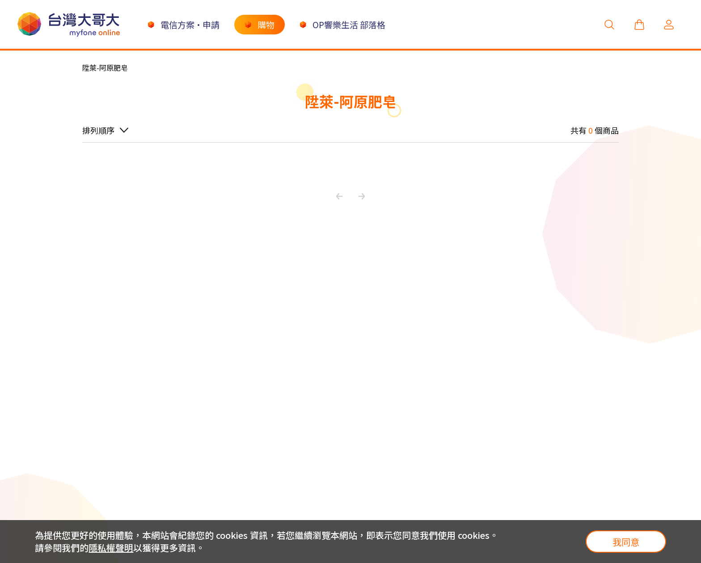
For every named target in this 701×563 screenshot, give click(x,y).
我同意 (625, 541)
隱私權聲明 (111, 547)
